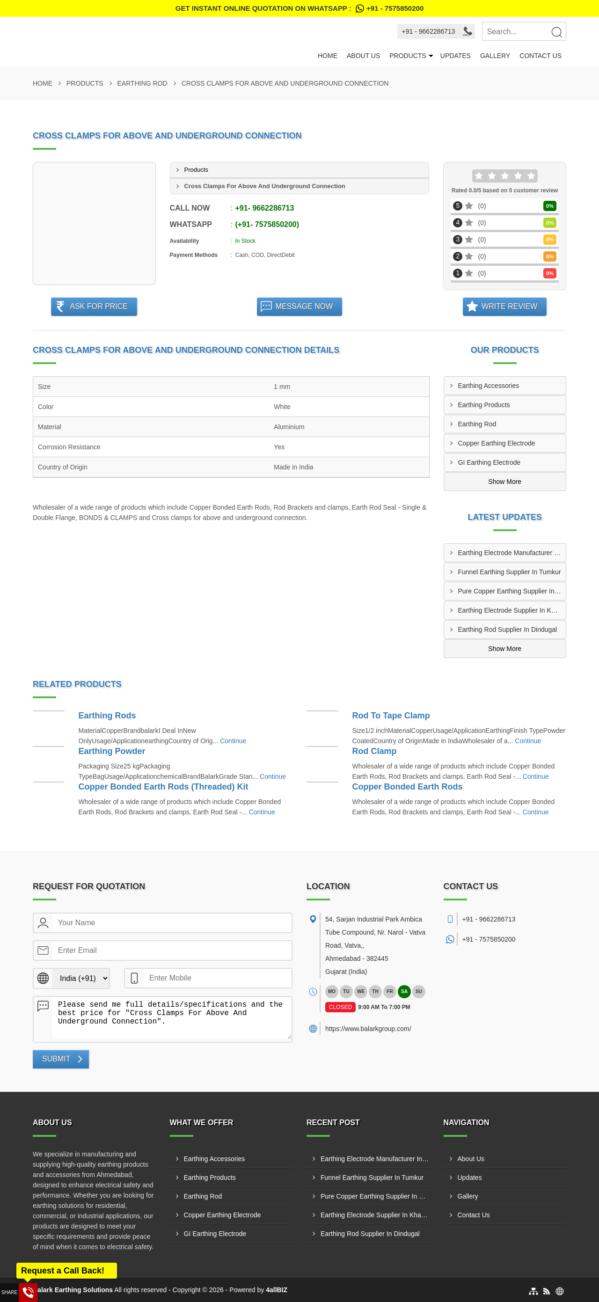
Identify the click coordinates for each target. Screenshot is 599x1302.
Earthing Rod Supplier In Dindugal (507, 629)
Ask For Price (99, 306)
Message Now (304, 306)
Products (407, 55)
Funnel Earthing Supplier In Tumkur (509, 572)
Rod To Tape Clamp (391, 715)
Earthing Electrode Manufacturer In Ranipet (512, 552)
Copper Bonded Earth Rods (407, 786)
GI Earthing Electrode (489, 462)
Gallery (495, 55)
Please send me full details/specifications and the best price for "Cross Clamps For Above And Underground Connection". (172, 1018)
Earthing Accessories (488, 385)
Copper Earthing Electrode (496, 443)
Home (327, 55)
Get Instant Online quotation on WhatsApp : (299, 8)
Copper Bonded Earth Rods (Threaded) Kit (163, 786)
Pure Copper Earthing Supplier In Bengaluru (512, 591)
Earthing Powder (112, 751)
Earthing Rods (107, 715)
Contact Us (540, 55)
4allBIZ (276, 1290)
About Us (363, 55)
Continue (233, 741)
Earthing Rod (142, 83)
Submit (56, 1059)
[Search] (556, 31)
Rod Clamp (374, 751)
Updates (455, 55)
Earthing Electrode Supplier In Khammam (512, 610)
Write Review (509, 306)
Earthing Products (484, 405)
